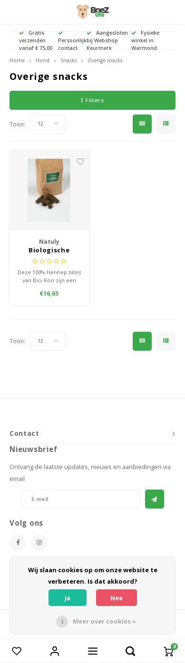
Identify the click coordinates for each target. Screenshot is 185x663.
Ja (67, 598)
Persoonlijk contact (72, 41)
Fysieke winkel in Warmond (145, 40)
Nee (116, 598)
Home (17, 60)
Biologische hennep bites (49, 250)
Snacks (68, 60)
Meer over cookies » (104, 621)
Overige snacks (105, 60)
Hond (42, 60)
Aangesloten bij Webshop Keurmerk (107, 40)
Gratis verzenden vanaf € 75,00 (35, 40)
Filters (92, 100)
